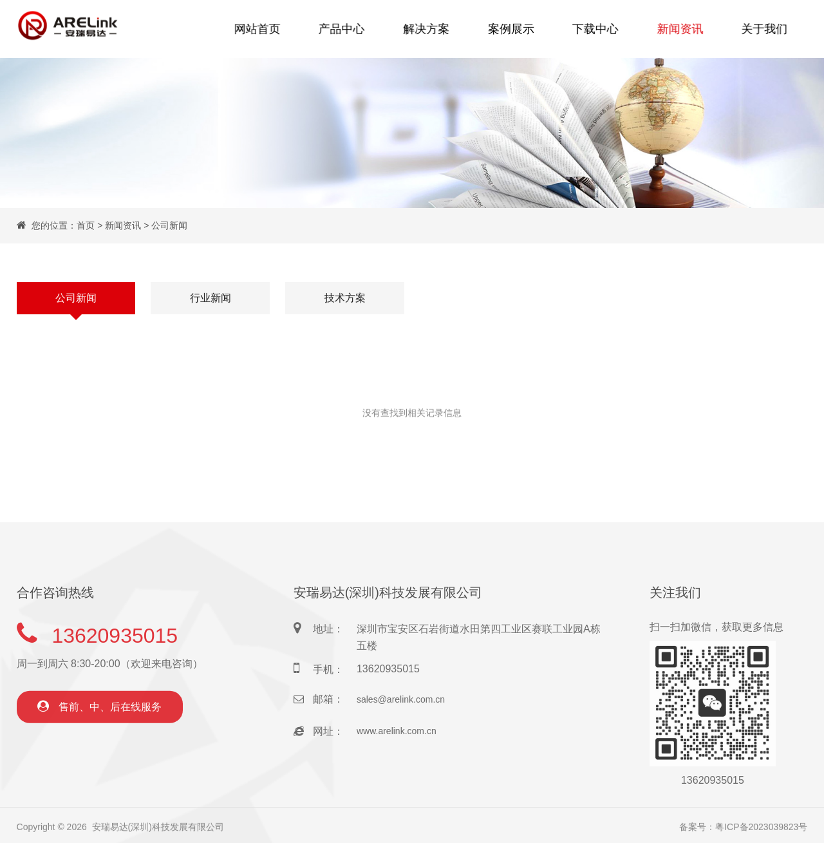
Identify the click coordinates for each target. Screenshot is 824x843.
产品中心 (345, 29)
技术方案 (345, 298)
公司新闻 (169, 225)
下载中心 (592, 29)
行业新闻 (210, 298)
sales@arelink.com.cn (401, 728)
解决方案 (428, 29)
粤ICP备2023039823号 (761, 831)
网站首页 (263, 29)
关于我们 (757, 29)
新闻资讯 (675, 29)
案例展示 (510, 29)
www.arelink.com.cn (396, 760)
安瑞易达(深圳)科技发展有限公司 (158, 831)
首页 (86, 225)
